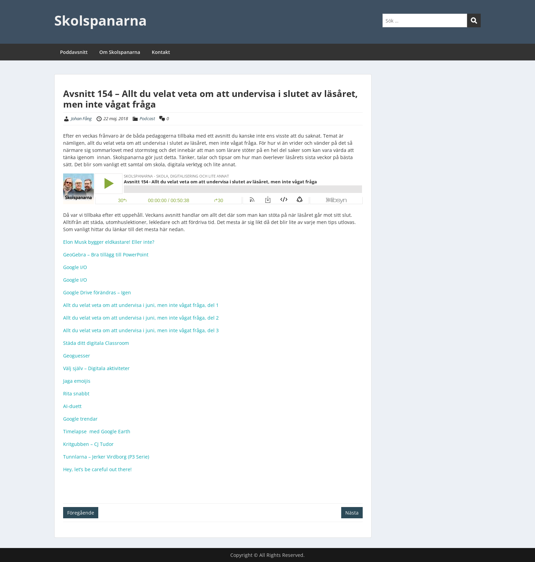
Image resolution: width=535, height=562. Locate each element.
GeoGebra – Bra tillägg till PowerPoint (105, 254)
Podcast (147, 118)
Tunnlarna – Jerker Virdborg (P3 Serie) (106, 456)
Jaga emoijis (76, 381)
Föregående (80, 512)
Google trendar (80, 419)
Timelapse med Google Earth (96, 431)
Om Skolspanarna (119, 52)
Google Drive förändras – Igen (97, 292)
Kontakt (161, 52)
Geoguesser (76, 355)
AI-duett (72, 406)
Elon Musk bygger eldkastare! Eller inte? (108, 242)
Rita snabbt (76, 393)
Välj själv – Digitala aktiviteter (96, 368)
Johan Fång (81, 118)
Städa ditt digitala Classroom (96, 343)
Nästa (352, 512)
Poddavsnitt (74, 52)
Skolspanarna (100, 20)
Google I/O (75, 267)
